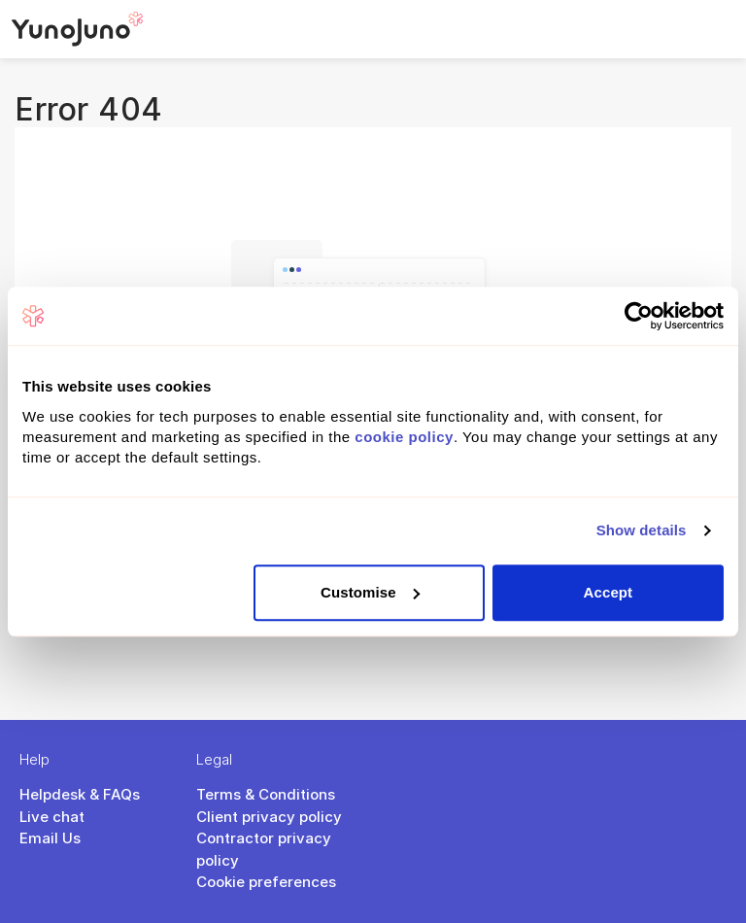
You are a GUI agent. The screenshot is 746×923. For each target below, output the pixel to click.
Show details (641, 530)
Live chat (52, 816)
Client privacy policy (269, 816)
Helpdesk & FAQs (79, 794)
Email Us (50, 838)
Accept (608, 592)
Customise (370, 592)
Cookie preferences (266, 881)
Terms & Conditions (265, 794)
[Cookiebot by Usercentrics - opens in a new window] (639, 315)
